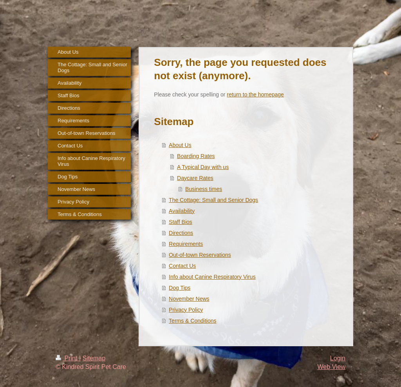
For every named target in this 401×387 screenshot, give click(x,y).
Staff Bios (180, 222)
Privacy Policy (186, 310)
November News (189, 299)
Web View (331, 366)
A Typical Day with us (203, 167)
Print (67, 358)
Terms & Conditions (192, 321)
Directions (181, 233)
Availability (182, 211)
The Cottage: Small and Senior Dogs (213, 200)
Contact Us (182, 266)
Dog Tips (179, 288)
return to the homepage (255, 94)
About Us (180, 145)
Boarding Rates (196, 156)
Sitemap (93, 358)
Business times (203, 189)
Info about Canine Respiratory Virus (212, 277)
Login (337, 358)
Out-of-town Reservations (200, 255)
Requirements (186, 244)
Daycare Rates (195, 178)
